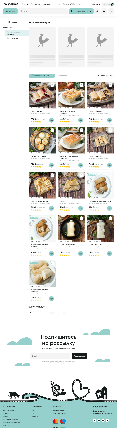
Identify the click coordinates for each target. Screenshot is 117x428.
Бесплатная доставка (10, 419)
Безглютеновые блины (71, 313)
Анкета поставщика (59, 413)
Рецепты (6, 425)
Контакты (35, 416)
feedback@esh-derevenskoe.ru (103, 414)
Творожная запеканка (50, 313)
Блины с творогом (95, 156)
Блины (62, 201)
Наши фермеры (58, 410)
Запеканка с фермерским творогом (69, 157)
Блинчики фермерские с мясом (100, 201)
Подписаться (79, 356)
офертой (48, 363)
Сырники (34, 313)
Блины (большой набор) (39, 201)
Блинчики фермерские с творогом (39, 290)
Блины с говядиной (95, 111)
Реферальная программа (12, 422)
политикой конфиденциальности (62, 363)
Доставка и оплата (9, 410)
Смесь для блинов (95, 244)
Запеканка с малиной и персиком (68, 112)
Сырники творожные (38, 156)
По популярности (105, 76)
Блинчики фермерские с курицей (39, 245)
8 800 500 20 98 (101, 406)
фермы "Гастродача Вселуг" (99, 203)
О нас (34, 410)
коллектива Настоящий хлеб (41, 113)
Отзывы (6, 413)
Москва (95, 4)
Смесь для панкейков (67, 244)
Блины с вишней (36, 111)
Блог (33, 413)
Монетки (6, 416)
